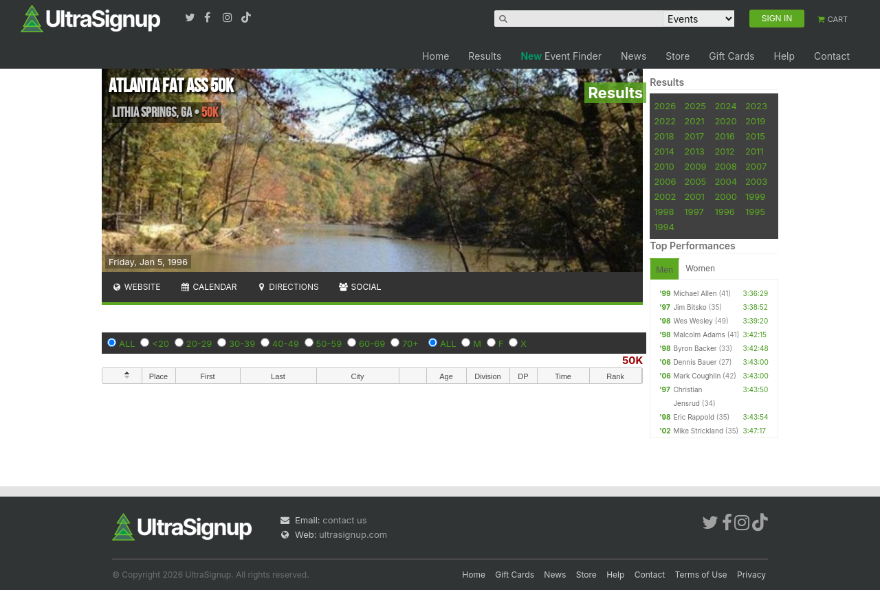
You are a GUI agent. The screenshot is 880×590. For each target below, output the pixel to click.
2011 (754, 151)
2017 (694, 136)
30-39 (242, 343)
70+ (410, 343)
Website (136, 287)
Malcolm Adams (699, 334)
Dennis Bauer (694, 362)
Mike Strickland (698, 431)
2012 (724, 151)
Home (435, 56)
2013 (694, 151)
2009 (695, 166)
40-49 (285, 343)
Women (700, 268)
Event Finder (561, 56)
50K (632, 360)
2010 (664, 166)
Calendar (208, 287)
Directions (287, 287)
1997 (694, 211)
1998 (664, 211)
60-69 (372, 343)
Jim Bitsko (689, 307)
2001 (694, 196)
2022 (665, 120)
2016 (724, 136)
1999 (755, 196)
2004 (725, 181)
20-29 (199, 343)
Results (484, 56)
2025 (695, 105)
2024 (725, 105)
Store (678, 56)
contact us (344, 519)
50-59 (329, 343)
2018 (664, 136)
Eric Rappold (693, 417)
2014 (664, 151)
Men (664, 269)
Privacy (751, 574)
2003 (756, 181)
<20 (160, 343)
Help (784, 56)
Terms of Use (701, 574)
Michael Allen (694, 293)
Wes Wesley (692, 321)
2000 (725, 196)
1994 (664, 226)
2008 (725, 166)
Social (360, 287)
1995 (755, 211)
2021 (694, 120)
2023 (756, 105)
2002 (665, 196)
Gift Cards (731, 56)
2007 (756, 166)
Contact (832, 56)
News (633, 56)
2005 (695, 181)
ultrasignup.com (353, 534)
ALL (127, 343)
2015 (755, 136)
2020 (725, 120)
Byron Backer (694, 348)
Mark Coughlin (696, 376)
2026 (665, 105)
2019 (755, 120)
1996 (724, 211)
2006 (665, 181)
